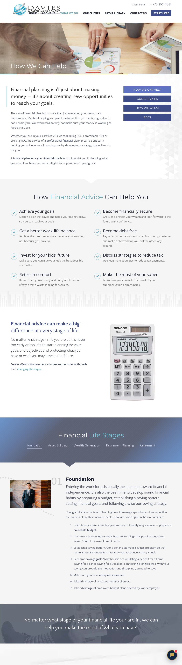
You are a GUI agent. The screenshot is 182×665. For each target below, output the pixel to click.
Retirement (147, 445)
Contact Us (138, 13)
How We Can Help (147, 89)
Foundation (34, 445)
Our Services (147, 98)
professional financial (59, 140)
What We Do (69, 13)
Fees (147, 117)
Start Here (161, 13)
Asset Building (58, 445)
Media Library (115, 13)
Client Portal (138, 4)
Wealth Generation (87, 445)
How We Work (147, 108)
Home (33, 13)
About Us (48, 13)
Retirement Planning (120, 445)
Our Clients (91, 13)
